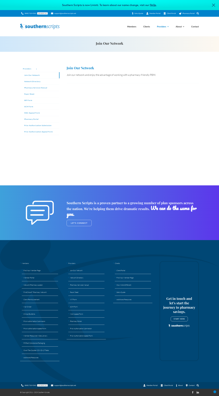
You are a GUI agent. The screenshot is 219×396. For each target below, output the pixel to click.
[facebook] (193, 392)
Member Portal (28, 278)
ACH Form (74, 307)
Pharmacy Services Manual (79, 285)
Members (25, 263)
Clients (117, 263)
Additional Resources (30, 357)
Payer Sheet (74, 292)
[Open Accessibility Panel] (214, 391)
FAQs (153, 5)
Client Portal (120, 270)
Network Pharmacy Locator (33, 285)
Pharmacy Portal (76, 321)
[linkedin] (198, 392)
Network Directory (76, 278)
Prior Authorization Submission (34, 321)
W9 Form (73, 299)
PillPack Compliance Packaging (34, 343)
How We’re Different (123, 285)
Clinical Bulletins (29, 314)
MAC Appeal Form (76, 314)
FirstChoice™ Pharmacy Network (35, 292)
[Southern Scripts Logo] (39, 25)
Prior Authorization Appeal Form (34, 328)
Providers (71, 263)
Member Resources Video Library (35, 336)
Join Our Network (76, 270)
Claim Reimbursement (31, 299)
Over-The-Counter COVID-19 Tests (36, 350)
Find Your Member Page (32, 270)
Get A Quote (120, 292)
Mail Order (27, 307)
